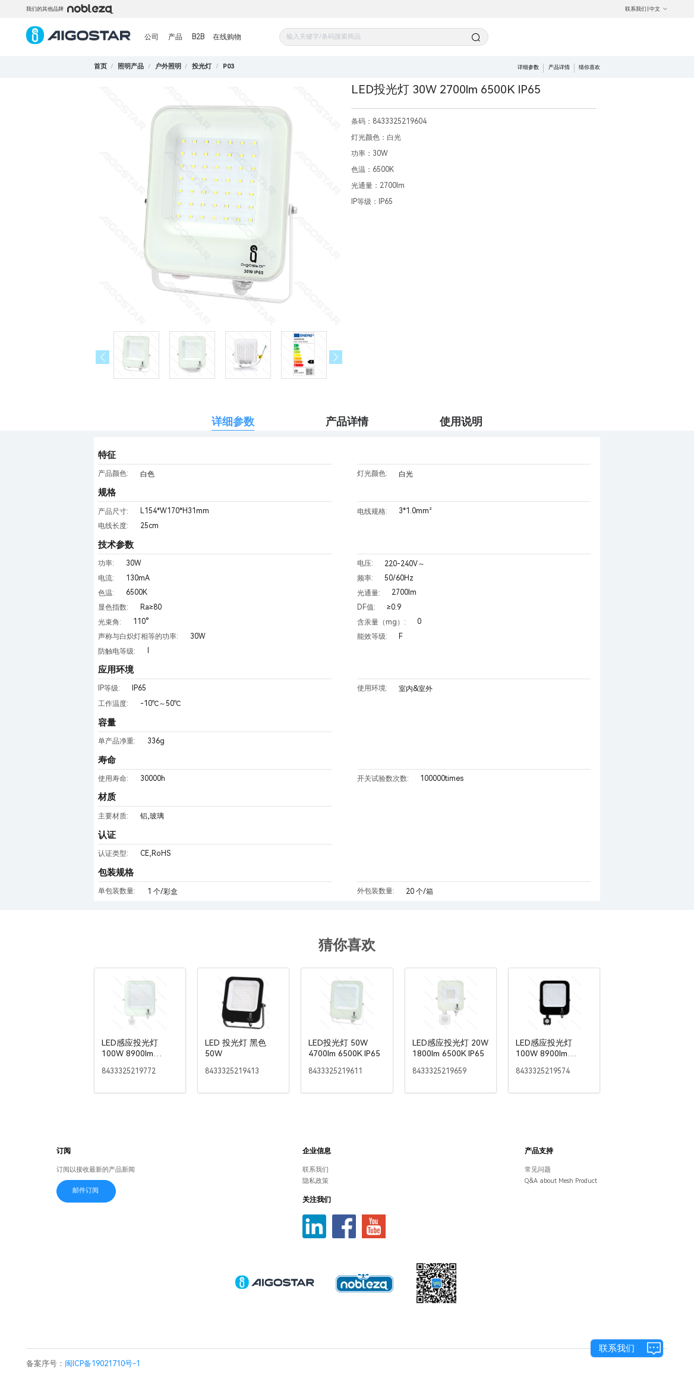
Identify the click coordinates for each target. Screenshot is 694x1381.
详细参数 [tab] (233, 421)
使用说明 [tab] (461, 421)
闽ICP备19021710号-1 (102, 1363)
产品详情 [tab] (347, 421)
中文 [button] (658, 9)
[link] (131, 66)
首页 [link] (100, 66)
